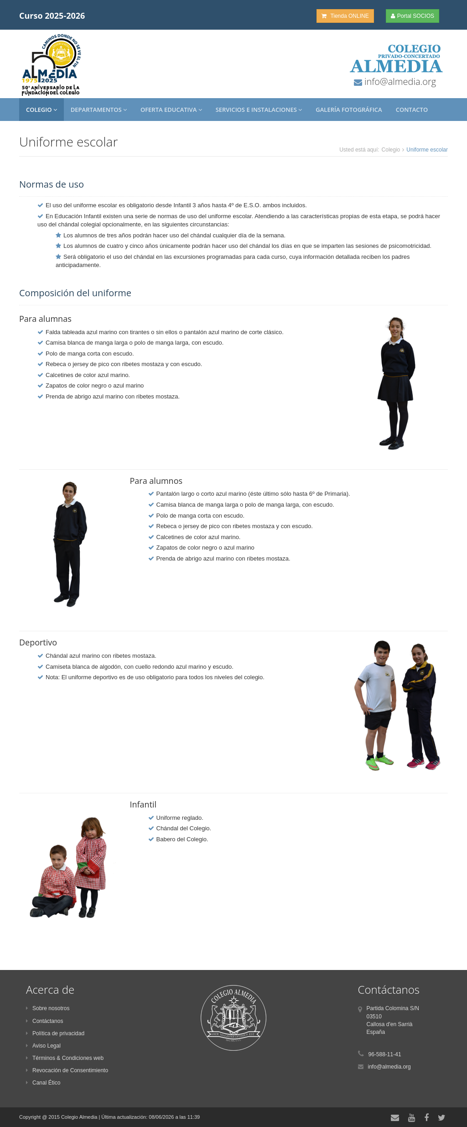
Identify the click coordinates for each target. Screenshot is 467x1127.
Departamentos (99, 109)
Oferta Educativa (171, 109)
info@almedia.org (399, 81)
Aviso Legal (43, 1046)
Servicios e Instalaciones (259, 109)
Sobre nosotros (47, 1008)
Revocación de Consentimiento (67, 1070)
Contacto (412, 109)
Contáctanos (44, 1021)
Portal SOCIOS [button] (412, 16)
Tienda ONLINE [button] (345, 16)
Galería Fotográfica (349, 109)
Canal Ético (43, 1083)
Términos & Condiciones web (65, 1058)
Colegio (41, 109)
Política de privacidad (55, 1033)
